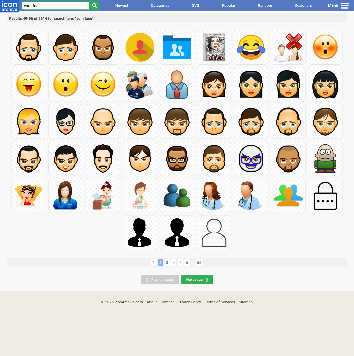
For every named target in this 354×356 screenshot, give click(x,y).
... (192, 263)
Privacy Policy (189, 302)
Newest (121, 5)
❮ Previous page (160, 279)
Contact (167, 302)
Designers (303, 5)
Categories (160, 5)
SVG (195, 5)
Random (265, 5)
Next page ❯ (197, 279)
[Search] (94, 5)
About (152, 302)
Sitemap (246, 302)
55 (199, 262)
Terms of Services (220, 302)
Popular (228, 5)
